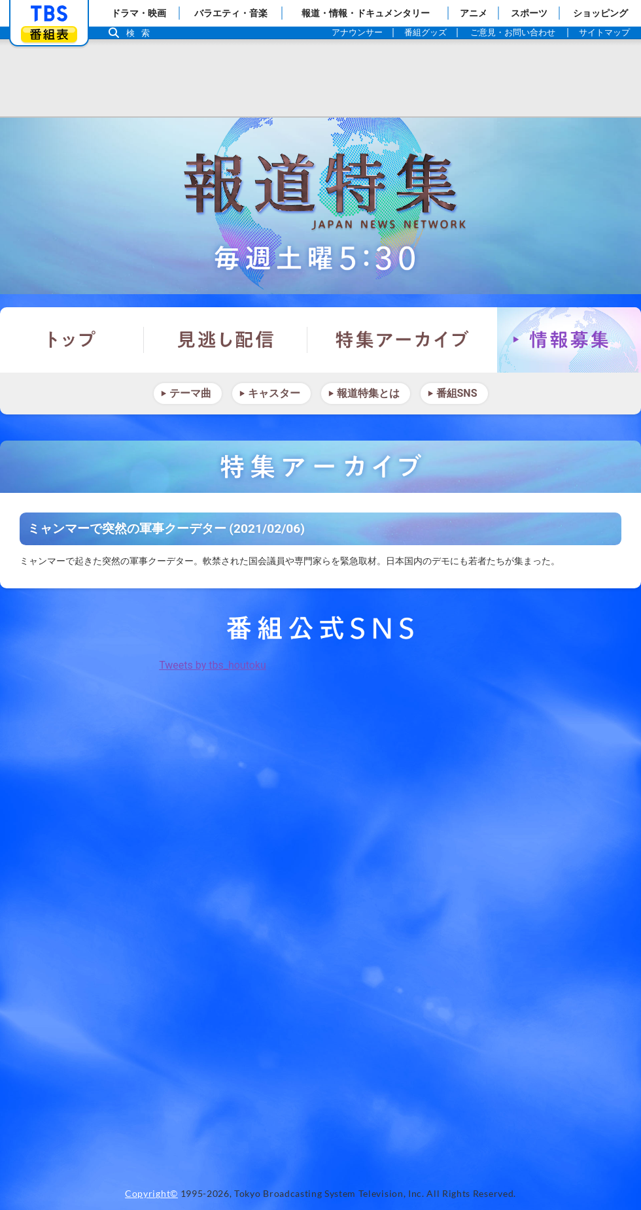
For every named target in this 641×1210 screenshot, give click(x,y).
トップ (72, 340)
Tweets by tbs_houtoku (212, 665)
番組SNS (456, 393)
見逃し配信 (225, 340)
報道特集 (320, 206)
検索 (141, 33)
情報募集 (569, 340)
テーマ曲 (190, 393)
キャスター (274, 393)
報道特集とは (368, 393)
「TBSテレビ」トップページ (49, 13)
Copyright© (151, 1193)
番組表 (49, 34)
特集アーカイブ (402, 340)
